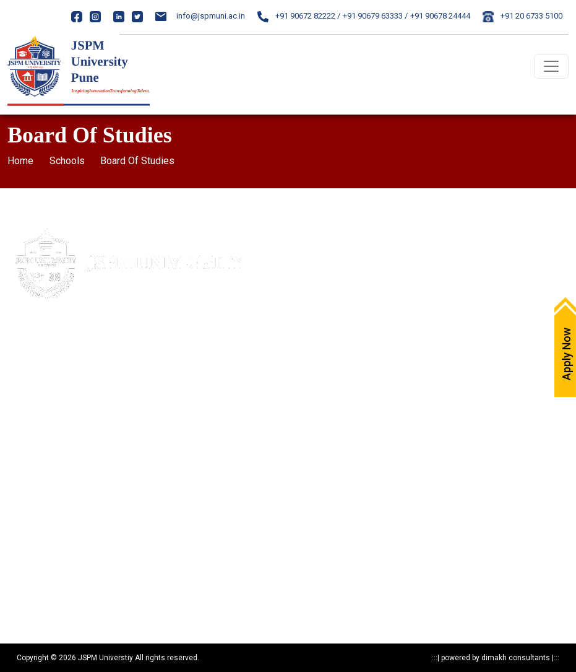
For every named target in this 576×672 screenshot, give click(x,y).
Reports (21, 603)
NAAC (306, 347)
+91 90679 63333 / (375, 15)
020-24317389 (60, 398)
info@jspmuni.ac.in (200, 15)
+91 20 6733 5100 (522, 15)
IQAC (305, 325)
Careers (310, 303)
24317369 (105, 398)
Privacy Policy (31, 473)
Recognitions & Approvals (52, 516)
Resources (25, 581)
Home (20, 161)
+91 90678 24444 (440, 15)
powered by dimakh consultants (495, 657)
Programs (25, 538)
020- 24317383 (48, 375)
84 (83, 375)
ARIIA (305, 390)
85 (95, 375)
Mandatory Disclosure (46, 451)
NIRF (304, 368)
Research (23, 559)
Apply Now (314, 238)
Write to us (314, 282)
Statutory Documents (43, 494)
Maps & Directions (328, 260)
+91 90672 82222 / (298, 15)
